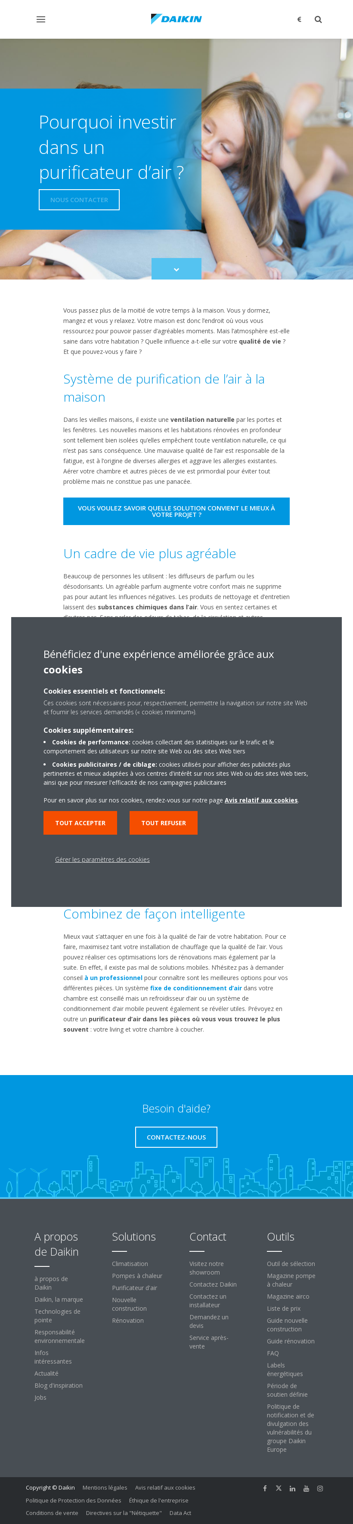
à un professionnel (113, 978)
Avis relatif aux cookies (165, 1487)
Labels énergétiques (285, 1369)
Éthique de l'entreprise (159, 1500)
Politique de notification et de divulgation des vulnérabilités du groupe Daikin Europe (290, 1427)
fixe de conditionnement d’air (196, 988)
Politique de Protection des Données (73, 1500)
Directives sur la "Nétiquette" (124, 1513)
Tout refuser (163, 823)
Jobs (40, 1397)
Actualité (46, 1373)
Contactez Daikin (213, 1284)
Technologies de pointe (57, 1315)
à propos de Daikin (51, 1283)
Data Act (180, 1513)
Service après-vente (209, 1342)
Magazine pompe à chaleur (291, 1280)
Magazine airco (288, 1296)
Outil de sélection (291, 1264)
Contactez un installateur (207, 1300)
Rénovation (128, 1320)
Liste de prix (283, 1308)
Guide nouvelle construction (287, 1324)
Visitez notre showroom (206, 1268)
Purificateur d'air (134, 1288)
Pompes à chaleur (137, 1276)
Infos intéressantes (53, 1357)
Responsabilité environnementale (59, 1336)
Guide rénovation (291, 1341)
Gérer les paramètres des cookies (102, 859)
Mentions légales (105, 1487)
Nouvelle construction (129, 1304)
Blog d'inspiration (58, 1385)
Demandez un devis (209, 1321)
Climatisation (130, 1264)
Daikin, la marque (58, 1299)
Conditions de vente (52, 1513)
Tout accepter (80, 823)
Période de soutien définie (287, 1390)
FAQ (273, 1353)
